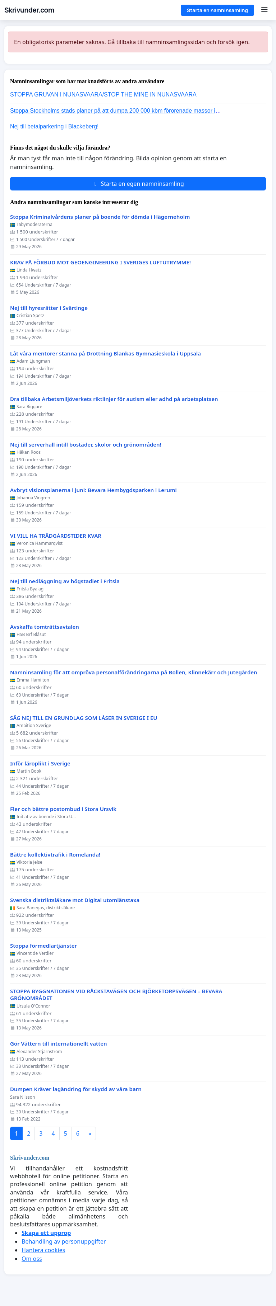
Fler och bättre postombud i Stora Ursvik (63, 809)
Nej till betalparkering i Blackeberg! (54, 126)
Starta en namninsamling (217, 10)
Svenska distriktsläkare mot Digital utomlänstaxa (74, 900)
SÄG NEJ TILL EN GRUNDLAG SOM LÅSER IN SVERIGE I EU (83, 718)
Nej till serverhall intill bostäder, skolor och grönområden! (85, 444)
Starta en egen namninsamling (138, 184)
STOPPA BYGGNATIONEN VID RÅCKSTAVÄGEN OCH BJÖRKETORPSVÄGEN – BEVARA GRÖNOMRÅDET (116, 995)
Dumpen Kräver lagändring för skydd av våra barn (76, 1089)
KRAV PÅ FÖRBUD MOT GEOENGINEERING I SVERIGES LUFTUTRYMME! (100, 262)
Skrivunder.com (29, 10)
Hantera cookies (43, 1250)
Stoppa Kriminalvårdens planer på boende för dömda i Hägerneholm (100, 216)
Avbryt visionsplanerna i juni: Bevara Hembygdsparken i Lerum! (93, 490)
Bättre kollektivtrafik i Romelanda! (55, 854)
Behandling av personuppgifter (64, 1241)
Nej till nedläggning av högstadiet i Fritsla (65, 581)
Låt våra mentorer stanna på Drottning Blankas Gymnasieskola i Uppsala (105, 353)
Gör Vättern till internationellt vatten (58, 1043)
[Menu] (264, 10)
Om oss (32, 1259)
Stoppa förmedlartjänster (43, 945)
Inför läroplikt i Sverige (40, 763)
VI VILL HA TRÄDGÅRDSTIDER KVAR (55, 535)
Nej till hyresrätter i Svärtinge (49, 308)
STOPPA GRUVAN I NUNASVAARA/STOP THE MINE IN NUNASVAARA (103, 94)
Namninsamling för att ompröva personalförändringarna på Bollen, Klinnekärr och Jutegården (133, 672)
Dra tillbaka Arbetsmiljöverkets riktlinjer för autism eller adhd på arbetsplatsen (114, 399)
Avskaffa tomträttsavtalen (44, 626)
